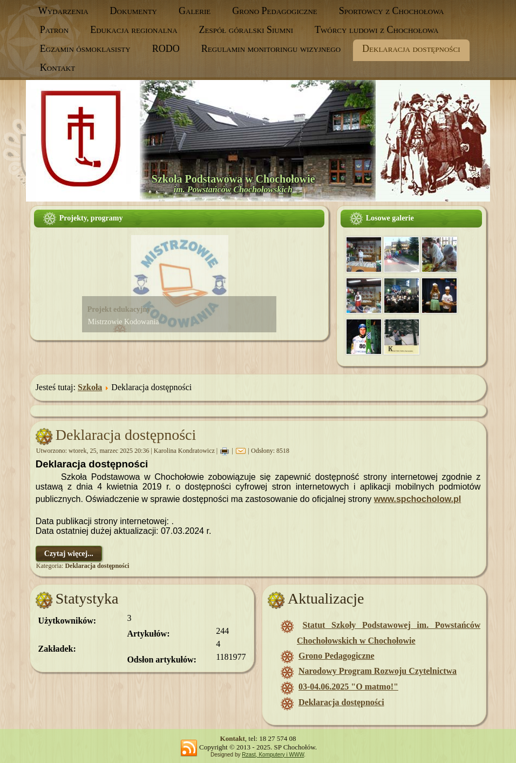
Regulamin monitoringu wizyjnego (271, 48)
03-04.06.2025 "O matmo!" (348, 686)
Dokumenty (133, 10)
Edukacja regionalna (133, 29)
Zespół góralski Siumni (246, 29)
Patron (54, 29)
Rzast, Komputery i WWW (273, 755)
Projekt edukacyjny (119, 309)
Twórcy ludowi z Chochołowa (376, 29)
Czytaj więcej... (68, 554)
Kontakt (57, 67)
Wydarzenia (63, 10)
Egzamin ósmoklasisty (85, 48)
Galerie (195, 10)
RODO (166, 48)
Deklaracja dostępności (411, 48)
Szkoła (90, 387)
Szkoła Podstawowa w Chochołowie (233, 179)
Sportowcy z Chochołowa (391, 10)
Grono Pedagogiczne (274, 10)
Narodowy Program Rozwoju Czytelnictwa (377, 670)
